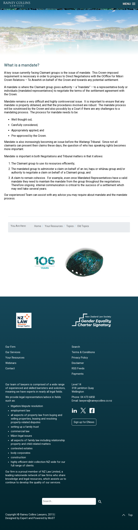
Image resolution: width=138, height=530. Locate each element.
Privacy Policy (80, 357)
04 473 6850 (87, 397)
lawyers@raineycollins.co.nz (95, 400)
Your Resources (14, 357)
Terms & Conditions (83, 352)
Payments (78, 373)
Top (127, 515)
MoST (51, 518)
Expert (24, 518)
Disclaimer (78, 363)
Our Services (12, 352)
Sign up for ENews (84, 422)
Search (76, 346)
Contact (10, 368)
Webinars (10, 363)
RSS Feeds (78, 368)
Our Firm (10, 346)
